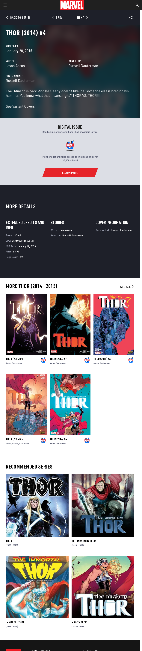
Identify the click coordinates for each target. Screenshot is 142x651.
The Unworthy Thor (84, 541)
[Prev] (57, 18)
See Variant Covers (20, 106)
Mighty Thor (79, 622)
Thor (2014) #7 (58, 359)
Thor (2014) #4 (58, 439)
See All (127, 287)
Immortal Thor (15, 622)
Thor (9, 541)
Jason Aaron (15, 65)
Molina (15, 443)
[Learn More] (70, 172)
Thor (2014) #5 (14, 439)
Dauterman (17, 363)
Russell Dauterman (83, 65)
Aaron (8, 363)
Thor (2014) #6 (102, 359)
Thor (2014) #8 (14, 359)
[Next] (82, 18)
